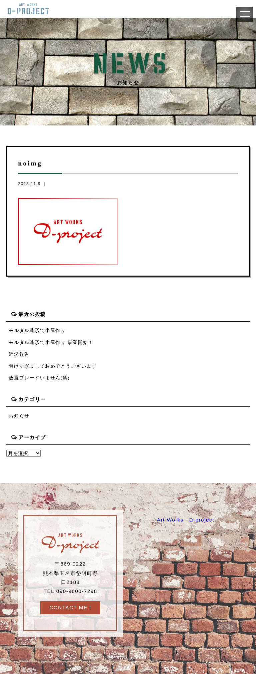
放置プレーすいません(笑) (39, 377)
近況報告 (19, 354)
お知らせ (19, 415)
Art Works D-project (185, 520)
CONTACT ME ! (70, 607)
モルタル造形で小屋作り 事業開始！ (51, 342)
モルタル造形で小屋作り (37, 330)
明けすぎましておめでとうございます (53, 366)
